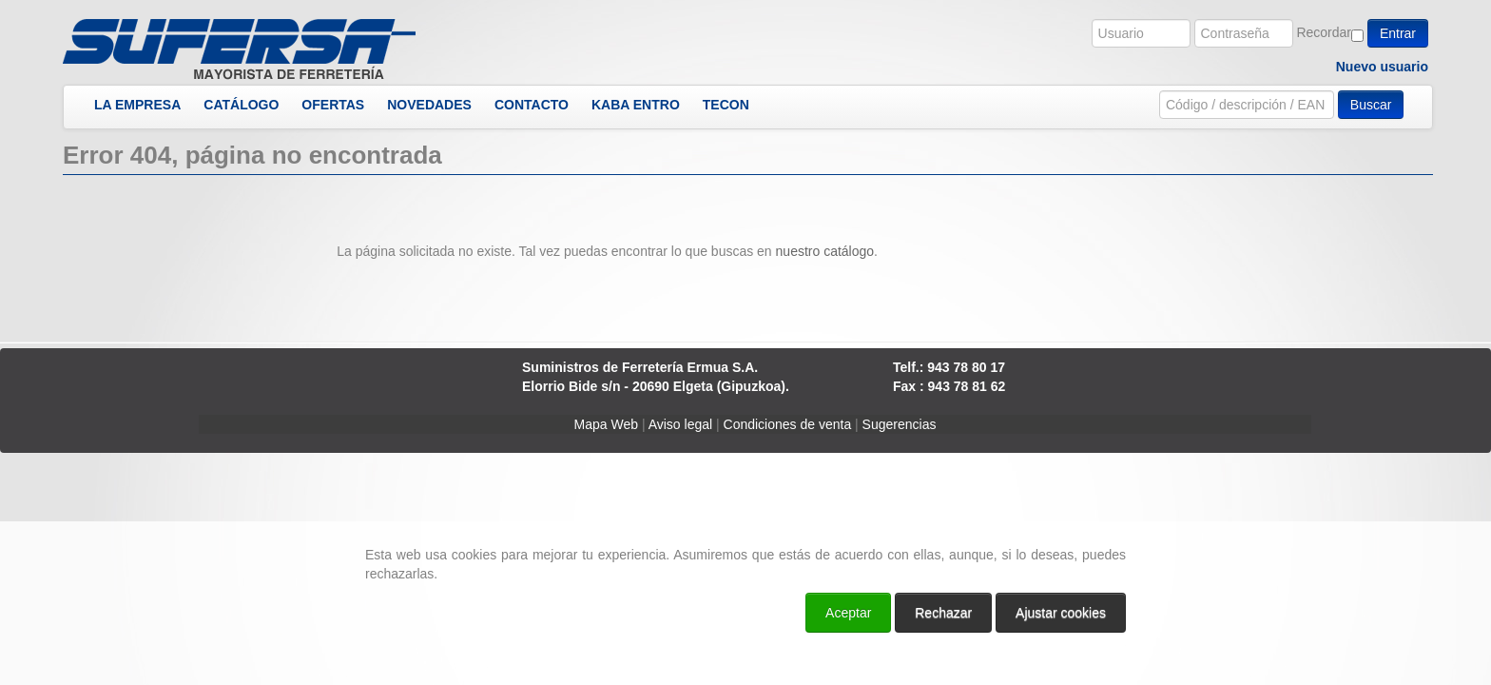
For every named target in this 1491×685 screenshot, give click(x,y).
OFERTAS (332, 104)
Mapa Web (606, 424)
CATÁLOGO (241, 104)
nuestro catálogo (825, 251)
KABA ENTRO (635, 104)
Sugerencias (899, 424)
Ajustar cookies (1061, 612)
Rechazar (943, 612)
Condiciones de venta (788, 424)
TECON (726, 104)
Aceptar (848, 612)
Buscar (1371, 104)
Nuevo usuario (1382, 66)
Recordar (1323, 32)
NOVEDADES (429, 104)
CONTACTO (531, 104)
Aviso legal (680, 424)
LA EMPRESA (137, 104)
